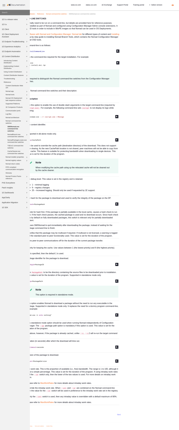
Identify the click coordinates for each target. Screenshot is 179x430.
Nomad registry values (17, 160)
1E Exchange (107, 5)
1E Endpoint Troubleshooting (15, 41)
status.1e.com (91, 5)
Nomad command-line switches (17, 122)
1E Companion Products (14, 107)
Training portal (138, 5)
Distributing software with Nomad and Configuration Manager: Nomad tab (79, 34)
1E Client (15, 29)
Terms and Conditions (69, 426)
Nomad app (17, 91)
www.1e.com (76, 5)
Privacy (60, 426)
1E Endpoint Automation (15, 51)
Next (149, 415)
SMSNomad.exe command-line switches (13, 129)
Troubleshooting (16, 79)
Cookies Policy (79, 426)
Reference (16, 82)
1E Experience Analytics (15, 46)
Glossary (9, 173)
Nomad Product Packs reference (17, 177)
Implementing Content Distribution (16, 67)
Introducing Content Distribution (16, 62)
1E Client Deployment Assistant (15, 35)
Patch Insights (15, 187)
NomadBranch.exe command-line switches (17, 135)
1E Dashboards (15, 192)
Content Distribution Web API (14, 87)
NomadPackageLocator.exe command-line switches (17, 141)
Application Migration (15, 202)
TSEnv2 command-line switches (15, 147)
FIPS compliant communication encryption (15, 168)
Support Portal (122, 5)
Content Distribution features (16, 75)
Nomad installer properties (17, 157)
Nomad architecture (12, 117)
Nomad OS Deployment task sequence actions (17, 99)
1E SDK (15, 207)
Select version (155, 5)
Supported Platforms (13, 104)
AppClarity (15, 197)
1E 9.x (15, 24)
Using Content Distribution (16, 72)
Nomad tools (17, 95)
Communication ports (13, 111)
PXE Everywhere (15, 182)
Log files (8, 114)
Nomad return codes (13, 164)
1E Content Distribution (15, 56)
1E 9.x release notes (15, 19)
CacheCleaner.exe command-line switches (15, 152)
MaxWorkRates (77, 383)
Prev (36, 415)
